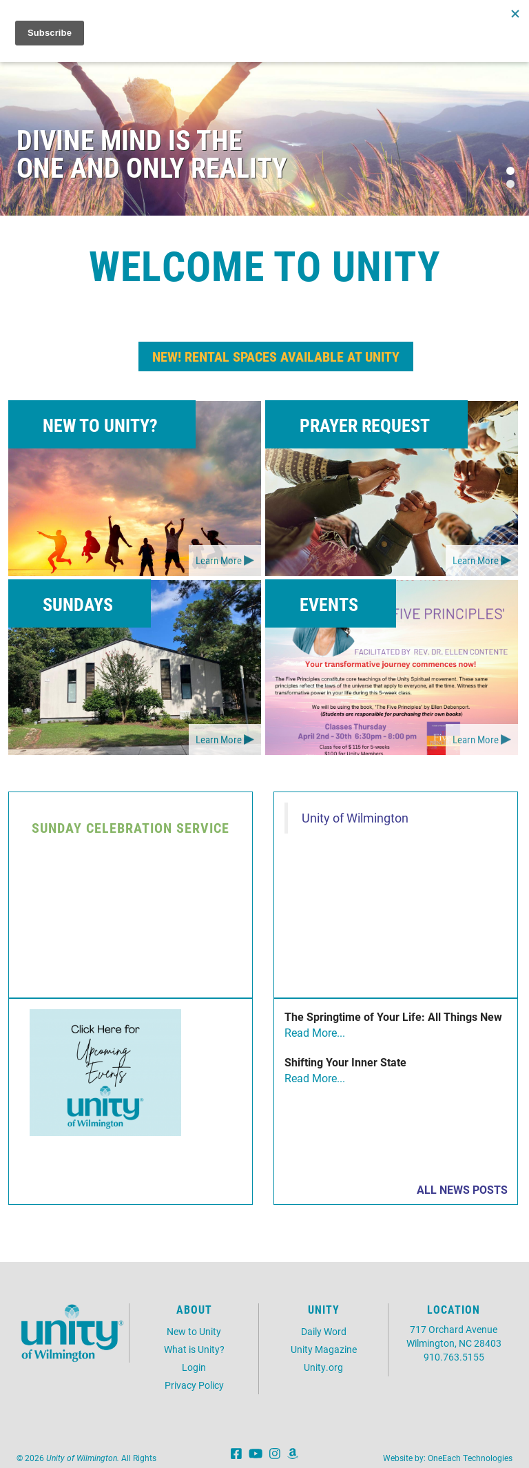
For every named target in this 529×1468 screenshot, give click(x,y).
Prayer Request (365, 425)
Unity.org (323, 1367)
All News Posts (462, 1189)
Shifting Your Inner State (345, 1062)
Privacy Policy (194, 1385)
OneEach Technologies (470, 1457)
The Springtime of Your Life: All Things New (393, 1016)
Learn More (219, 560)
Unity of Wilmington (355, 818)
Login (194, 1367)
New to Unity (194, 1331)
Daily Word (323, 1331)
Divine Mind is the (129, 139)
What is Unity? (194, 1349)
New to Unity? (100, 425)
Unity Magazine (324, 1349)
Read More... (314, 1032)
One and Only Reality (152, 167)
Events (329, 604)
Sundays (78, 604)
